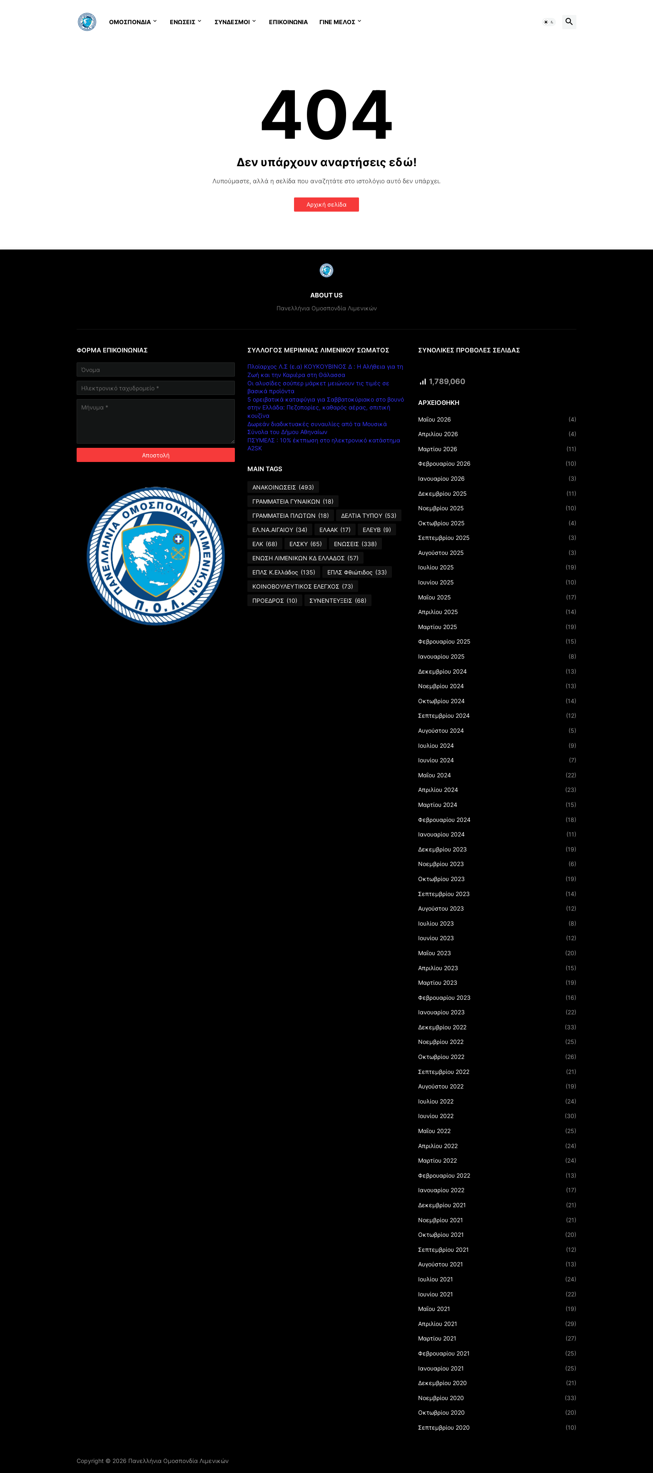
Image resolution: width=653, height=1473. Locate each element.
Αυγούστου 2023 (497, 908)
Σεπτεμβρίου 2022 (497, 1072)
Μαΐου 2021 (497, 1309)
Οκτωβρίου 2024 (497, 701)
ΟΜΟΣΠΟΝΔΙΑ (130, 21)
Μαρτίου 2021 (497, 1338)
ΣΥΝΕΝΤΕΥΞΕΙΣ (337, 601)
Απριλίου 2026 (497, 434)
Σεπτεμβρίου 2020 (497, 1427)
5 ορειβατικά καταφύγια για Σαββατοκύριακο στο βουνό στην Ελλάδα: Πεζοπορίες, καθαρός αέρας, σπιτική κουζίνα (325, 407)
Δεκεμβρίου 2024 (497, 671)
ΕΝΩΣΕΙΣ (182, 21)
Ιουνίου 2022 (497, 1116)
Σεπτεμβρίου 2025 (497, 538)
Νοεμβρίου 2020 (497, 1398)
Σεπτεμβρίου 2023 (497, 894)
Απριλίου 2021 (497, 1324)
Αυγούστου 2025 (497, 553)
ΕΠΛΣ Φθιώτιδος (357, 572)
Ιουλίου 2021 (497, 1279)
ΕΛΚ (264, 544)
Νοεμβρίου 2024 (497, 686)
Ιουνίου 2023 (497, 938)
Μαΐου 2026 (497, 419)
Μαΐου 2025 (497, 597)
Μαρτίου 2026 (497, 449)
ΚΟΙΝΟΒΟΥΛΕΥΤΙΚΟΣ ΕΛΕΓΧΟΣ (302, 586)
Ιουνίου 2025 (497, 582)
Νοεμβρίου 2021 (497, 1220)
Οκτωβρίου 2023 (497, 879)
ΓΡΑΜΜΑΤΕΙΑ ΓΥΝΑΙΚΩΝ (293, 501)
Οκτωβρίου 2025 (497, 523)
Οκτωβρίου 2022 (497, 1057)
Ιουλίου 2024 (497, 745)
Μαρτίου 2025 (497, 627)
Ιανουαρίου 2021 (497, 1368)
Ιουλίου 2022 (497, 1101)
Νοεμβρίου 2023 (497, 864)
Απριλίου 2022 (497, 1146)
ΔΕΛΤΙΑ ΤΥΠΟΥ (368, 516)
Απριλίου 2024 (497, 790)
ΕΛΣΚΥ (305, 544)
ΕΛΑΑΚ (335, 530)
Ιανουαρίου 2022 (497, 1190)
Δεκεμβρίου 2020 (497, 1383)
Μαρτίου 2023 (497, 983)
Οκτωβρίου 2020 (497, 1412)
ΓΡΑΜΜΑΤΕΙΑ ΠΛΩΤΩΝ (290, 516)
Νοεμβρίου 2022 (497, 1042)
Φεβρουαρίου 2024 (497, 820)
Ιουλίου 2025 (497, 567)
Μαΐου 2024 (497, 775)
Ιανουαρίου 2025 (497, 656)
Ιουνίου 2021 (497, 1294)
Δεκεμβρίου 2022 (497, 1027)
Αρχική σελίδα (326, 204)
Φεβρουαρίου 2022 (497, 1175)
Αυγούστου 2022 (497, 1086)
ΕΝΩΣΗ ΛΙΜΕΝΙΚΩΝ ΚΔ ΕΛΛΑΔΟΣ (305, 558)
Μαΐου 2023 (497, 953)
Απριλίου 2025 (497, 612)
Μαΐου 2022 (497, 1131)
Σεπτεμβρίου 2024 (497, 716)
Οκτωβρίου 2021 (497, 1235)
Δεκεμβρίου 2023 (497, 849)
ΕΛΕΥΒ (377, 530)
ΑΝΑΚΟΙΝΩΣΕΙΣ (283, 487)
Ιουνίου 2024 (497, 760)
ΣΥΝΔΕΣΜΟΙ (232, 21)
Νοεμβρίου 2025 (497, 508)
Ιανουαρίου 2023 (497, 1012)
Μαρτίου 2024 (497, 805)
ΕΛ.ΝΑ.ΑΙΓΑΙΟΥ (279, 530)
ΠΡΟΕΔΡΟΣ (274, 601)
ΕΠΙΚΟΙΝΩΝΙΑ (288, 21)
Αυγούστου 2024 (497, 731)
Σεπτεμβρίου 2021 (497, 1250)
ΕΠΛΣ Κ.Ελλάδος (283, 572)
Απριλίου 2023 (497, 968)
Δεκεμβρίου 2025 (497, 493)
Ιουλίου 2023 (497, 923)
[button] (549, 22)
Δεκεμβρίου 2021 (497, 1205)
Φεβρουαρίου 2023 (497, 998)
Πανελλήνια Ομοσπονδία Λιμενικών (178, 1460)
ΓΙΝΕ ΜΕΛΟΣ (337, 21)
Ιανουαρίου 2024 (497, 834)
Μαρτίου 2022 (497, 1160)
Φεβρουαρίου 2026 (497, 463)
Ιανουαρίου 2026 (497, 478)
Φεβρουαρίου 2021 (497, 1353)
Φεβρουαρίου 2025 (497, 641)
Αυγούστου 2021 (497, 1264)
